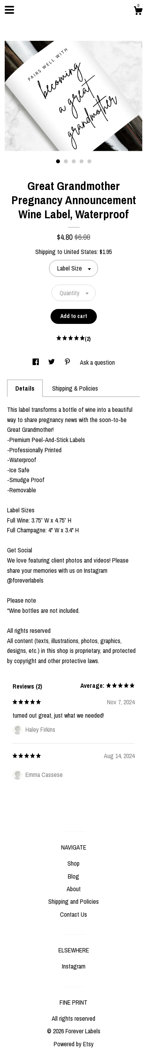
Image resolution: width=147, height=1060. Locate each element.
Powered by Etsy (74, 1044)
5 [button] (89, 161)
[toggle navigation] (9, 10)
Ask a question (97, 362)
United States (80, 251)
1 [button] (58, 161)
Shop (73, 863)
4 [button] (81, 161)
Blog (73, 876)
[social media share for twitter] (52, 362)
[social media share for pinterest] (68, 362)
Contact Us (73, 914)
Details (24, 388)
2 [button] (66, 161)
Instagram (73, 966)
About (74, 889)
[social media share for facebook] (36, 362)
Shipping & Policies (75, 388)
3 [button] (74, 161)
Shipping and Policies (73, 901)
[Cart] (138, 12)
